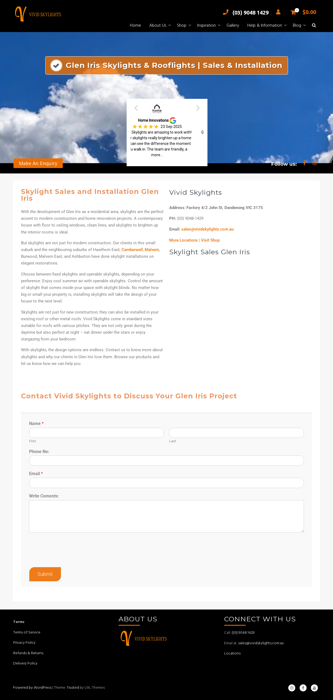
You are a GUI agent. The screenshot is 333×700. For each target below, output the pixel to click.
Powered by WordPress (32, 688)
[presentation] (70, 558)
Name (36, 423)
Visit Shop (210, 240)
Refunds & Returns (28, 653)
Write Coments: (44, 496)
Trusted (73, 688)
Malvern (152, 249)
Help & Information (264, 25)
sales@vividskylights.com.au (207, 229)
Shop (181, 25)
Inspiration (206, 25)
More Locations (183, 240)
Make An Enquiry (38, 163)
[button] (314, 25)
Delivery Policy (25, 663)
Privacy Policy (24, 643)
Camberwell (132, 249)
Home (135, 25)
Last (172, 441)
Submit (45, 574)
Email (36, 473)
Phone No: (39, 451)
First (32, 441)
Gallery (233, 25)
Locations (232, 653)
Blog (297, 25)
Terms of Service (26, 632)
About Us (157, 25)
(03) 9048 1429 (244, 12)
